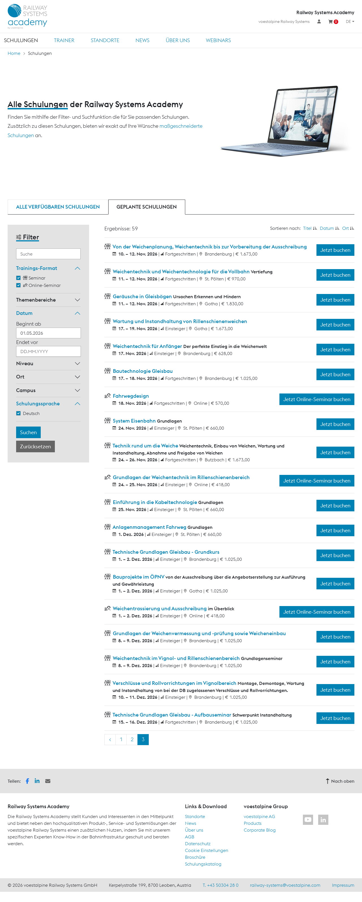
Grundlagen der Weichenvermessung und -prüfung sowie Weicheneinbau (199, 633)
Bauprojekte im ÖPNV (138, 577)
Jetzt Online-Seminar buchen (316, 399)
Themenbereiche (36, 300)
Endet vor (27, 342)
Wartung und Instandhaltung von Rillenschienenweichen (179, 321)
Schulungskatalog (203, 864)
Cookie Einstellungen (206, 850)
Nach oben (340, 781)
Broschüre (195, 857)
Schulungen (21, 40)
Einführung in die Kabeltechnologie (155, 502)
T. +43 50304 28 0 (220, 885)
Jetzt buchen (335, 250)
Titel (307, 228)
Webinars (218, 40)
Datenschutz (198, 843)
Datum (24, 313)
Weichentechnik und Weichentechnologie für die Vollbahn (181, 271)
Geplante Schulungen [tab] (147, 207)
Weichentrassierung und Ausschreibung (160, 608)
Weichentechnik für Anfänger (147, 346)
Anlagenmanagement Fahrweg (150, 527)
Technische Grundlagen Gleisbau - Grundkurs (165, 552)
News (142, 40)
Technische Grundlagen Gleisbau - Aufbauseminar (172, 714)
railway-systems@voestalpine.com (285, 885)
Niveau (24, 363)
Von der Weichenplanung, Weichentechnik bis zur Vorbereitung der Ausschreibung (209, 246)
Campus (26, 390)
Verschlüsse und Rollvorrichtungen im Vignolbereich (175, 683)
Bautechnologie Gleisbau (142, 371)
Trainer (64, 40)
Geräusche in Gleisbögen (142, 296)
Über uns (178, 40)
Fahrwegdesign (130, 396)
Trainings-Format (36, 268)
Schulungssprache (38, 403)
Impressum (343, 885)
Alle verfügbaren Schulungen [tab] (58, 207)
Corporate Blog (260, 830)
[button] (27, 780)
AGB (189, 837)
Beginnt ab (28, 324)
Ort (20, 376)
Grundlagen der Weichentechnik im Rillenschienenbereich (181, 477)
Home (14, 53)
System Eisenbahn (134, 421)
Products (253, 823)
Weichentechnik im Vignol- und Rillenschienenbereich (176, 658)
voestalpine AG (259, 816)
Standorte (105, 40)
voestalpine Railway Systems (284, 21)
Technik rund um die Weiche (145, 445)
